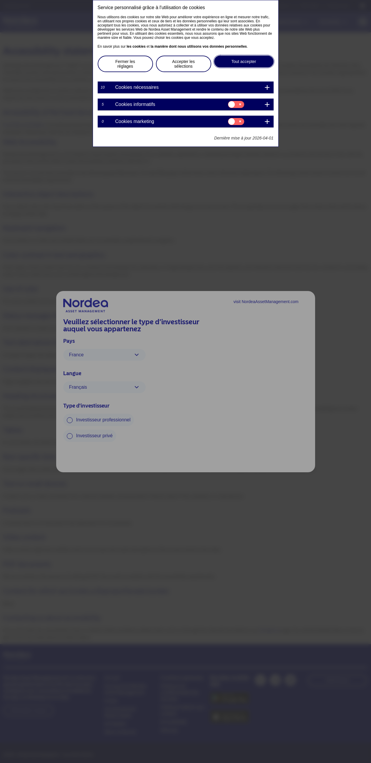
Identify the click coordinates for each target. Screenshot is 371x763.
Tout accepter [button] (243, 61)
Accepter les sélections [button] (183, 64)
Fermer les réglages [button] (125, 64)
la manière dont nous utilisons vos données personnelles (199, 46)
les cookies (136, 46)
